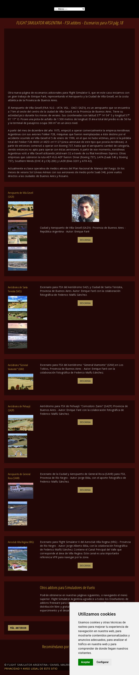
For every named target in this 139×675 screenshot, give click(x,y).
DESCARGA (85, 240)
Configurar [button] (103, 662)
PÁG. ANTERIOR (18, 628)
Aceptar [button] (85, 662)
